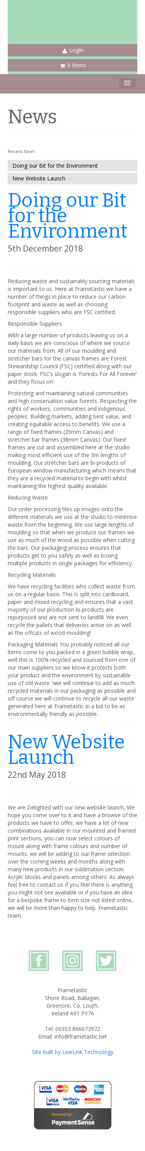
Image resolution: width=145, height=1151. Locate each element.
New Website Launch (38, 178)
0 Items (73, 65)
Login (73, 50)
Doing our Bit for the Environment (55, 165)
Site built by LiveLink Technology (72, 1052)
